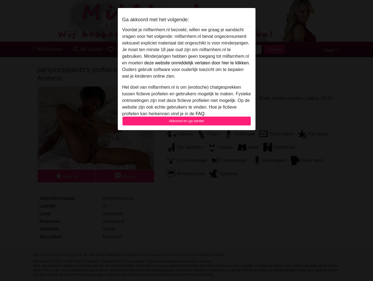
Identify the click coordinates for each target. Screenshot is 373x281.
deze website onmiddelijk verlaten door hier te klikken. (197, 63)
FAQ (199, 113)
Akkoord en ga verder (186, 121)
